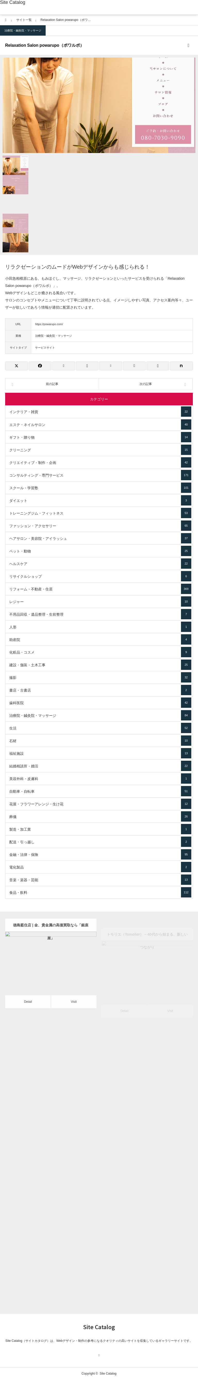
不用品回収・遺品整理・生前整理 (100, 614)
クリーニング (100, 450)
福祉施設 (100, 753)
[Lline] (87, 366)
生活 (100, 728)
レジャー (100, 601)
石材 (100, 740)
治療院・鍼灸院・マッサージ (22, 30)
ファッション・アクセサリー (100, 525)
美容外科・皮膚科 (100, 778)
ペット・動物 (100, 551)
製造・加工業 (100, 829)
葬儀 (100, 816)
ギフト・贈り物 (100, 437)
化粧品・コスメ (100, 652)
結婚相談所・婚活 (100, 766)
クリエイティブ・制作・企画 (100, 462)
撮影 (100, 677)
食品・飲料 (100, 892)
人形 (100, 627)
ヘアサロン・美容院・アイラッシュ (100, 538)
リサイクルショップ (100, 576)
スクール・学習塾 (100, 488)
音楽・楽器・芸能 (100, 879)
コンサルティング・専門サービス (100, 475)
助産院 (100, 639)
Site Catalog (12, 2)
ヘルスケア (100, 563)
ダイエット (100, 500)
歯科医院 (100, 702)
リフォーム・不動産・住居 (100, 589)
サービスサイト (45, 347)
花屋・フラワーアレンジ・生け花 (100, 804)
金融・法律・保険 (100, 854)
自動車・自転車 (100, 791)
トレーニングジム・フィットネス (100, 513)
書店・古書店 (100, 690)
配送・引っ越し (100, 842)
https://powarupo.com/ (49, 324)
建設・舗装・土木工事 (100, 665)
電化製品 (100, 867)
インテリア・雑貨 (100, 411)
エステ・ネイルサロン (100, 424)
